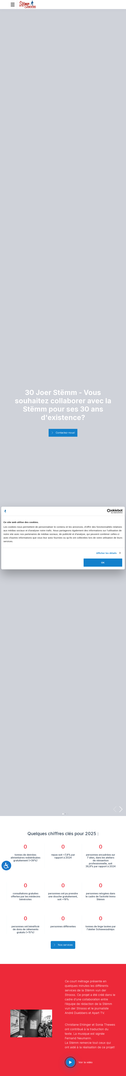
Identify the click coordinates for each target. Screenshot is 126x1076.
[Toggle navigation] (12, 4)
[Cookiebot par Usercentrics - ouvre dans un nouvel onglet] (109, 511)
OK (103, 562)
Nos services (63, 945)
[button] (121, 809)
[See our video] (70, 1062)
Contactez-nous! (63, 433)
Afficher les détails (106, 553)
